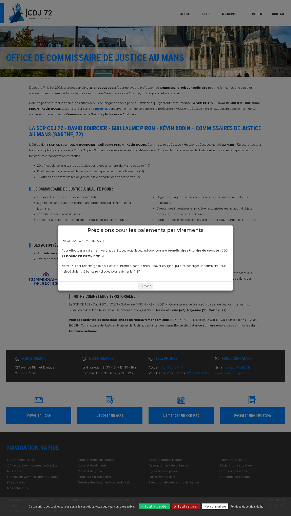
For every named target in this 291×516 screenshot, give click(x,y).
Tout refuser (186, 506)
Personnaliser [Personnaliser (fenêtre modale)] (215, 506)
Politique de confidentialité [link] (246, 506)
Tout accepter (154, 506)
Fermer (145, 286)
